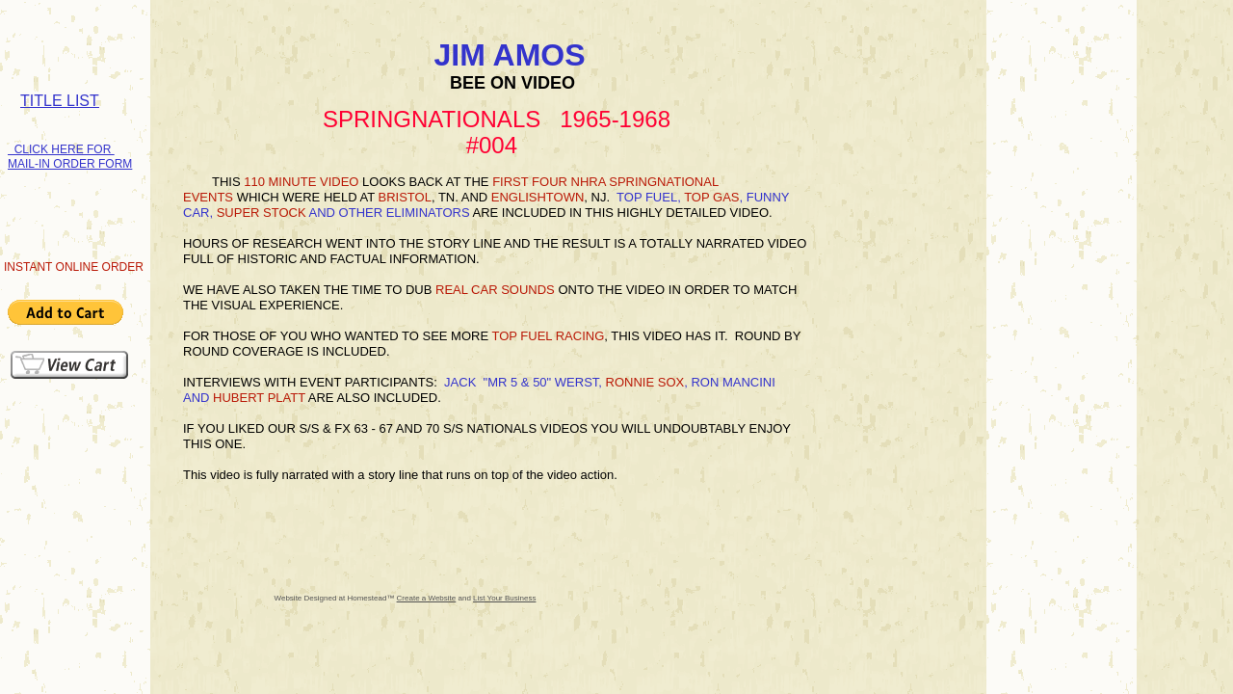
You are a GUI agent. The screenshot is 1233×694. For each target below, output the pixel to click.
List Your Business (504, 598)
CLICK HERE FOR (61, 149)
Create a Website (427, 598)
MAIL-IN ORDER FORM (70, 164)
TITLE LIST (59, 101)
